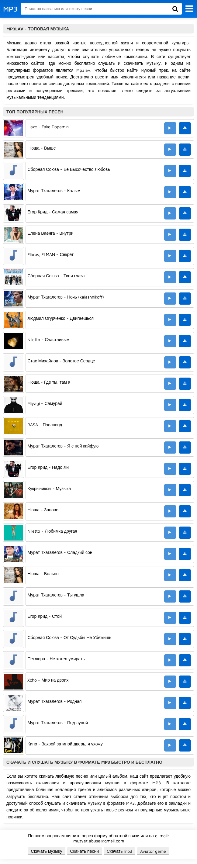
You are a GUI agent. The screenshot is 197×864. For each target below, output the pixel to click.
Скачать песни (84, 851)
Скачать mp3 (120, 851)
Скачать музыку (46, 851)
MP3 (10, 9)
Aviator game (153, 851)
